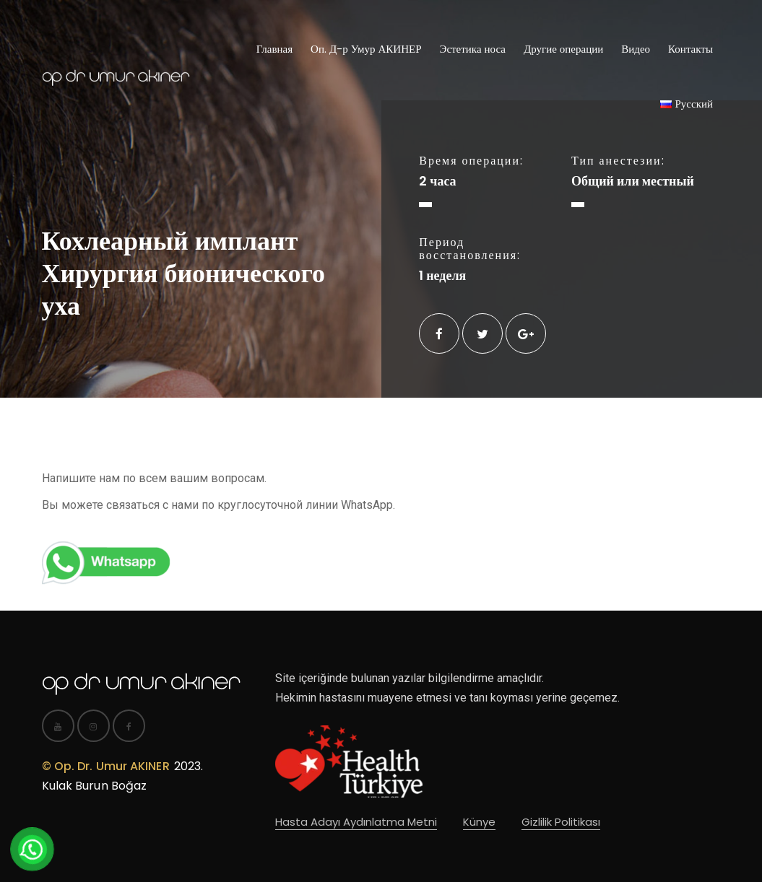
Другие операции (563, 48)
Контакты (690, 48)
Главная (274, 48)
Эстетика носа (472, 48)
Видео (635, 48)
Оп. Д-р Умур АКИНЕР (366, 48)
